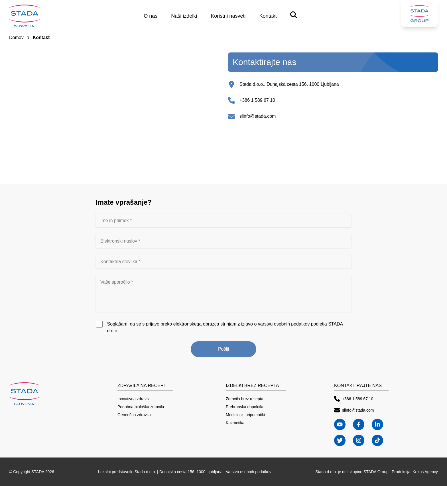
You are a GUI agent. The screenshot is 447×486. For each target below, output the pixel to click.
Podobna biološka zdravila (140, 406)
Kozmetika (235, 422)
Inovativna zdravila (134, 398)
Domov (16, 37)
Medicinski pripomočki (245, 414)
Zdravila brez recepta (244, 398)
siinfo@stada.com (257, 116)
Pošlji (223, 349)
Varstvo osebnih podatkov (248, 471)
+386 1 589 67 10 (257, 100)
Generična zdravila (134, 414)
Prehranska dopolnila (244, 406)
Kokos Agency (425, 471)
